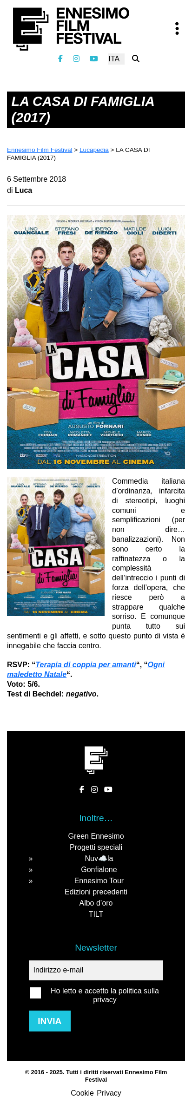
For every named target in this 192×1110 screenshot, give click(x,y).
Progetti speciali (96, 847)
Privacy (109, 1093)
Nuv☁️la (99, 858)
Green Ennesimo (96, 836)
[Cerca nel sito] (135, 59)
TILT (96, 914)
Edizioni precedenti (96, 892)
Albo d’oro (96, 903)
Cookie (82, 1093)
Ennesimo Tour (99, 881)
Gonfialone (99, 870)
